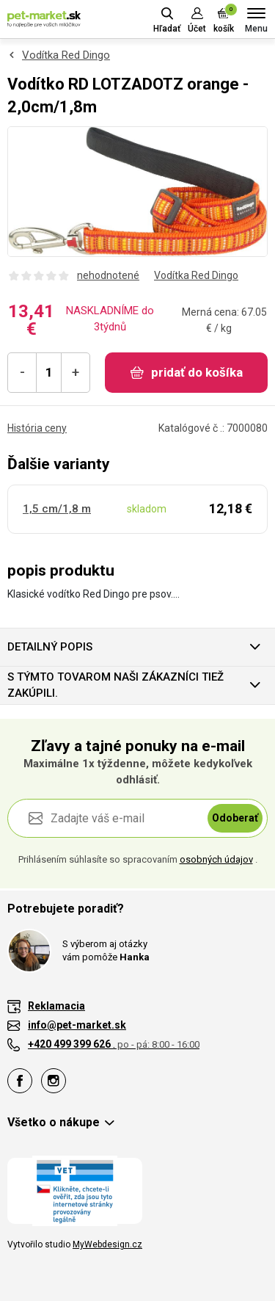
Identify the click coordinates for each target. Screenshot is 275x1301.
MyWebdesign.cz (107, 1244)
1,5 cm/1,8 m (57, 508)
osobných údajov (216, 859)
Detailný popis (49, 646)
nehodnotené (108, 275)
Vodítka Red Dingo (66, 55)
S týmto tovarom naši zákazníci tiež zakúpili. (115, 685)
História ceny (37, 428)
